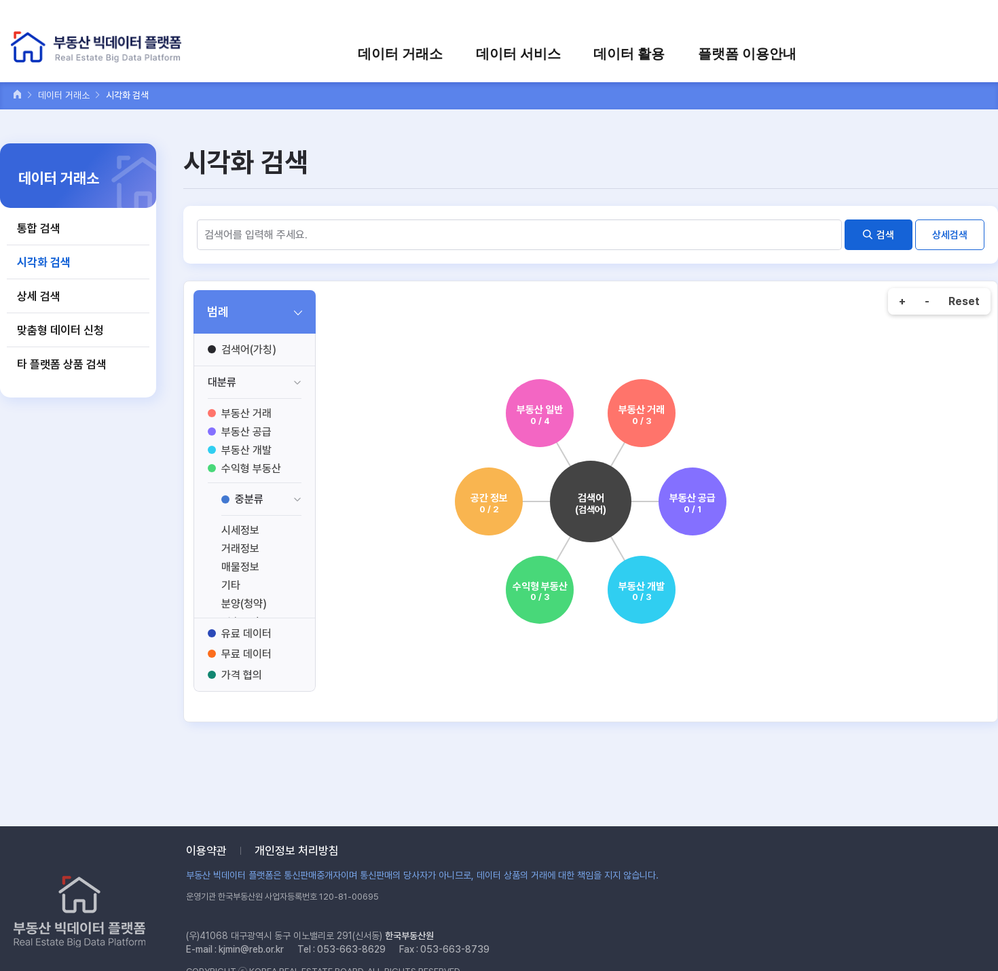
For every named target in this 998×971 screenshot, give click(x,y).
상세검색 (949, 235)
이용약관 (206, 851)
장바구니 (860, 19)
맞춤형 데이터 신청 (60, 330)
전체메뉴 (973, 53)
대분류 (222, 382)
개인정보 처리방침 (297, 851)
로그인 (761, 19)
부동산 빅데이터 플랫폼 (97, 47)
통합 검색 (38, 228)
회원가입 (809, 19)
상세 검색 (38, 296)
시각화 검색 (44, 262)
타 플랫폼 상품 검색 (62, 364)
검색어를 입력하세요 (937, 19)
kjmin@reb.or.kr (251, 949)
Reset (964, 301)
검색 (885, 235)
